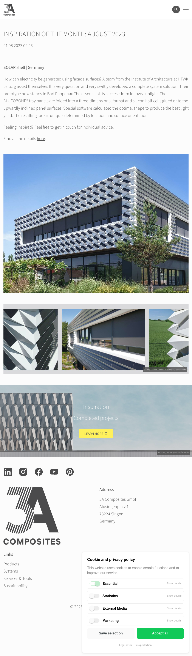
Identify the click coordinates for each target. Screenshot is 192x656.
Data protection (143, 645)
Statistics (110, 596)
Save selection (111, 633)
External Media (114, 608)
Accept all (160, 633)
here (41, 139)
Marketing (110, 621)
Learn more (93, 433)
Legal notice (125, 645)
